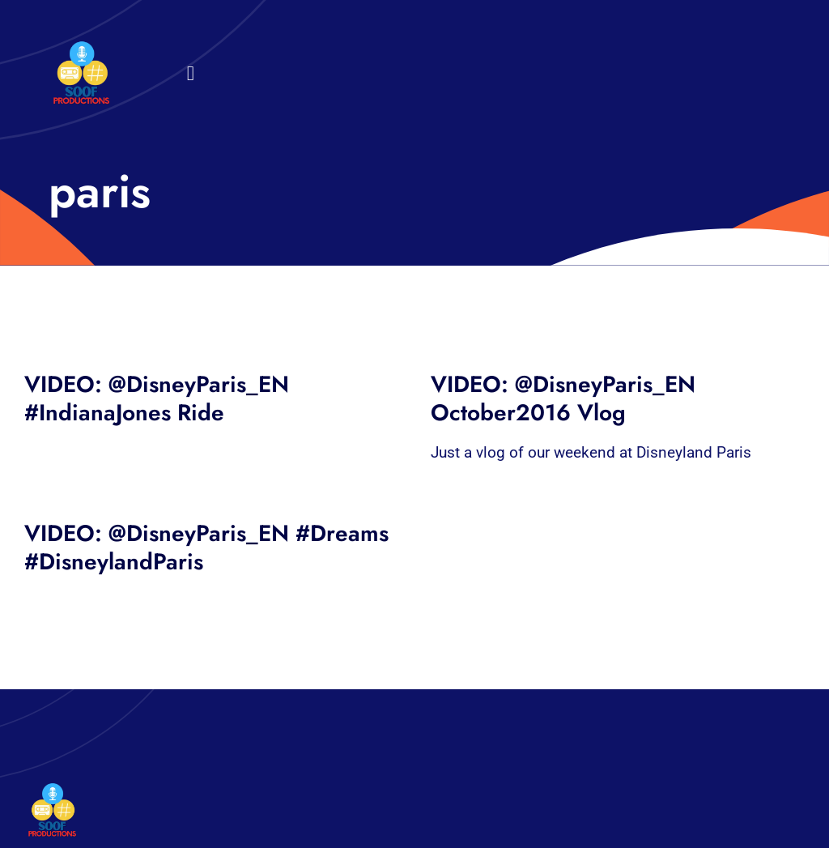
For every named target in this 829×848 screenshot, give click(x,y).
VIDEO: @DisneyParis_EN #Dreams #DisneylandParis (206, 547)
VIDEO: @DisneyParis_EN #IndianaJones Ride (156, 398)
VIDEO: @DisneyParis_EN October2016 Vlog (563, 398)
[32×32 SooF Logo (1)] (81, 48)
